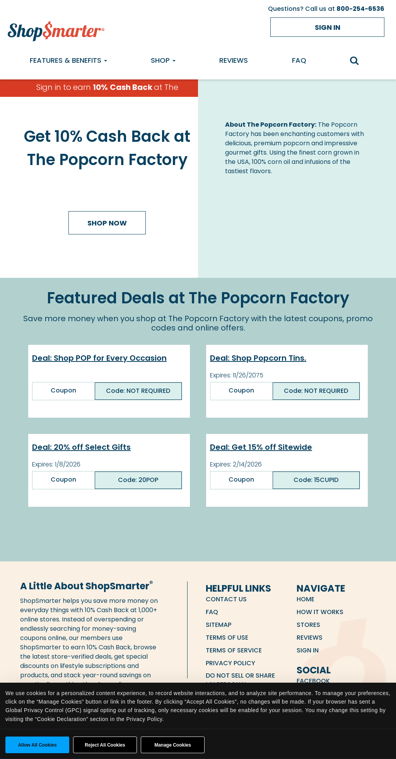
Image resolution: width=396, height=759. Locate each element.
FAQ (299, 60)
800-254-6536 (360, 8)
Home (305, 599)
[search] (358, 61)
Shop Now (107, 223)
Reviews (233, 60)
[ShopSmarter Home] (56, 29)
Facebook (313, 680)
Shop (163, 60)
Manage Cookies (172, 745)
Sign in (327, 27)
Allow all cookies (37, 745)
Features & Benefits (68, 60)
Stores (308, 624)
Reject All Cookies (105, 745)
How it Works (320, 612)
